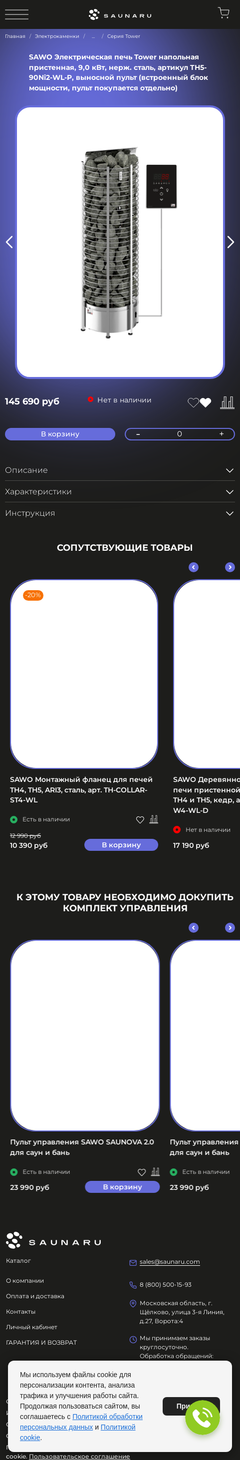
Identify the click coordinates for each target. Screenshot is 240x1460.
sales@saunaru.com (170, 1261)
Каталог (18, 1260)
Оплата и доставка (35, 1296)
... (93, 36)
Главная (15, 36)
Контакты (20, 1311)
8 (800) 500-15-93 (166, 1284)
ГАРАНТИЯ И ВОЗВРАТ (41, 1342)
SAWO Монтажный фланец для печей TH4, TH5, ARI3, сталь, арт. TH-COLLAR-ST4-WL (81, 789)
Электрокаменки (57, 36)
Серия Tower (123, 36)
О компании (25, 1280)
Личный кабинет (31, 1327)
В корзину (121, 844)
